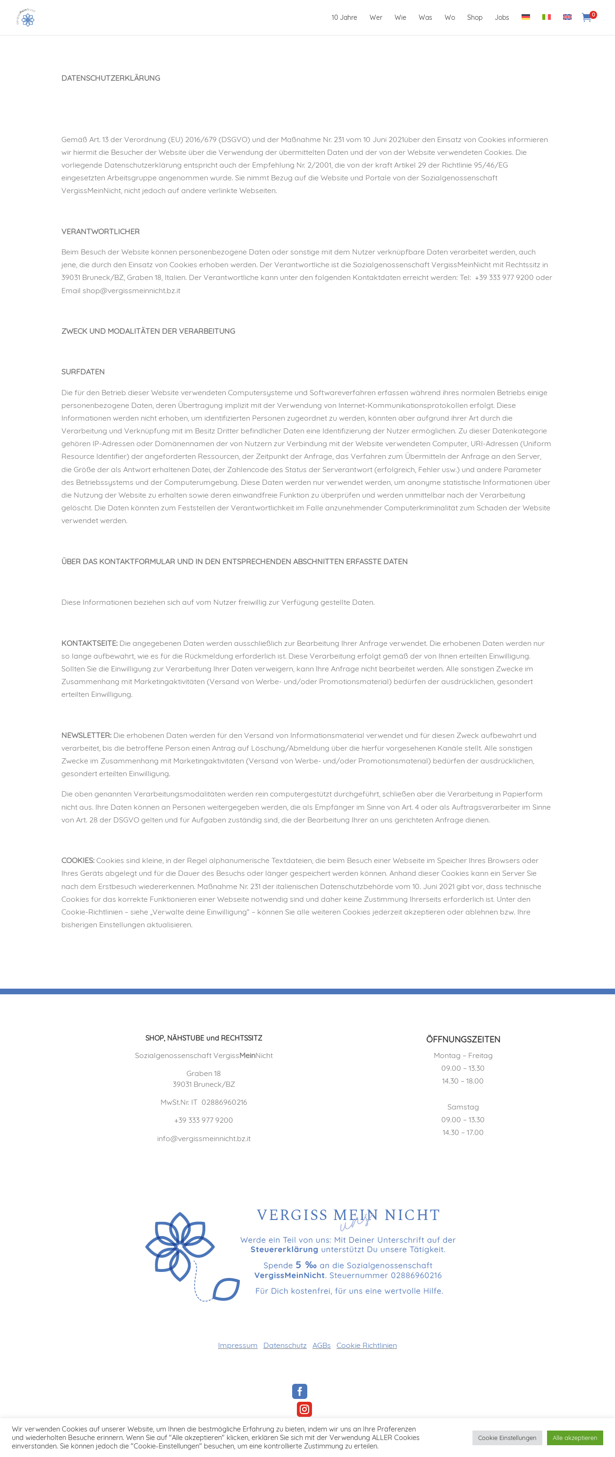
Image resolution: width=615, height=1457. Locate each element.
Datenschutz (285, 1345)
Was (425, 18)
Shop (474, 18)
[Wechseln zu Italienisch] (546, 24)
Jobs (502, 18)
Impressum (238, 1345)
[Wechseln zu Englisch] (567, 24)
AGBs (321, 1345)
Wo (450, 18)
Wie (400, 18)
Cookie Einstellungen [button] (507, 1437)
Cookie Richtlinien (367, 1345)
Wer (376, 18)
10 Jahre (344, 18)
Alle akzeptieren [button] (575, 1437)
